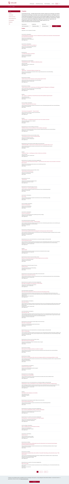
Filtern (56, 26)
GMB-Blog (10, 13)
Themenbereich (24, 24)
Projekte (12, 11)
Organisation (44, 24)
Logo (9, 24)
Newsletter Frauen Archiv (12, 17)
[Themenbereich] (26, 27)
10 (45, 472)
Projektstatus (34, 24)
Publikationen (10, 22)
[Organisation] (46, 27)
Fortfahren (34, 481)
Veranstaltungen (11, 15)
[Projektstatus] (36, 27)
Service (11, 7)
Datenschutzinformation (24, 478)
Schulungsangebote (11, 20)
